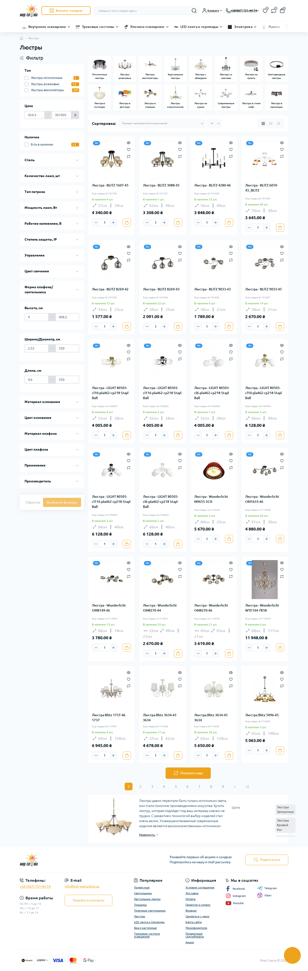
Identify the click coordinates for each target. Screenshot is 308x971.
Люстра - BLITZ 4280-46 (212, 185)
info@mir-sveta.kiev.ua (82, 886)
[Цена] (35, 115)
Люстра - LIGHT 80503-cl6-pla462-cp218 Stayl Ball (212, 393)
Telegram (267, 888)
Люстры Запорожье (285, 809)
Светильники (143, 893)
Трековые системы (98, 27)
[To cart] (127, 222)
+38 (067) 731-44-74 (35, 886)
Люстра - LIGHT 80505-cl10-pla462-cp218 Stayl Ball (263, 393)
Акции (190, 942)
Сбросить (33, 502)
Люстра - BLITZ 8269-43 (161, 289)
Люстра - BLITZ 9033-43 (212, 289)
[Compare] (128, 156)
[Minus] (96, 222)
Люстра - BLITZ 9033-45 (263, 289)
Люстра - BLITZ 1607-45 (110, 185)
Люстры (139, 916)
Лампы (274, 27)
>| (247, 786)
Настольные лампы (147, 899)
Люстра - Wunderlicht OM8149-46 (109, 607)
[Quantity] (104, 222)
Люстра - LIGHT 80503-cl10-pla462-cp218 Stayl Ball (110, 393)
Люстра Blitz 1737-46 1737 (108, 717)
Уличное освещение (147, 27)
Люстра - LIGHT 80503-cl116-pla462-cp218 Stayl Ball (162, 393)
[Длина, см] (37, 380)
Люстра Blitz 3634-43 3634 (159, 717)
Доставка (192, 893)
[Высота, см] (37, 317)
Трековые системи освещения (147, 935)
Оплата (190, 899)
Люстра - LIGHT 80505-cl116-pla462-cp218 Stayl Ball (111, 502)
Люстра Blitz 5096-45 (262, 715)
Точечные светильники (150, 910)
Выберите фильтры (62, 502)
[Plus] (113, 222)
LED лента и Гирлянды (149, 922)
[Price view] (278, 123)
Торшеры (140, 904)
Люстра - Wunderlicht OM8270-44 (160, 607)
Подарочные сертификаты (195, 935)
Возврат (191, 910)
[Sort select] (162, 123)
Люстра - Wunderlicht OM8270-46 (211, 607)
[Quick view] (128, 142)
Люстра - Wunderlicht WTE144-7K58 (262, 607)
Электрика (243, 27)
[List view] (271, 123)
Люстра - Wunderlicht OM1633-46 (262, 499)
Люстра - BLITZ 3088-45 (161, 185)
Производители (196, 927)
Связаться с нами (197, 916)
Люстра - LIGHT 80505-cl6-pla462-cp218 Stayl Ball (160, 502)
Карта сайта (194, 922)
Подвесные (142, 887)
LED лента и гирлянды (199, 27)
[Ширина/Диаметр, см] (37, 348)
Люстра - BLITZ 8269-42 (110, 289)
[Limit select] (214, 123)
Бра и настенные (145, 927)
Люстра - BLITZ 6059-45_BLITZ (261, 187)
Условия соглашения (200, 887)
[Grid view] (263, 123)
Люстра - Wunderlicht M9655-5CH (211, 499)
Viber (264, 895)
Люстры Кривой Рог (283, 825)
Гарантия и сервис (198, 904)
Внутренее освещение (47, 27)
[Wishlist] (128, 149)
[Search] (194, 10)
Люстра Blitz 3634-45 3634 (211, 717)
